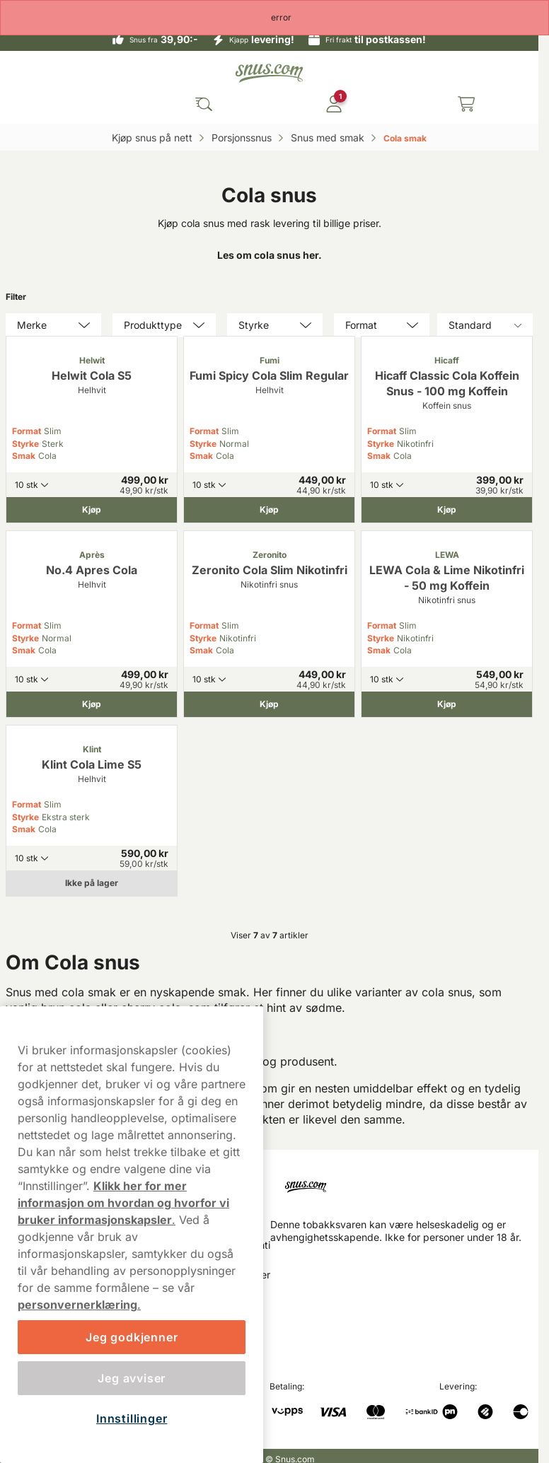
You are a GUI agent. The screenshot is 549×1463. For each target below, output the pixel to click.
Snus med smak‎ (329, 138)
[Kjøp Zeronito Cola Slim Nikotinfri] (269, 704)
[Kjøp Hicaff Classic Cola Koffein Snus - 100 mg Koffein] (447, 510)
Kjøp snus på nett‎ (153, 138)
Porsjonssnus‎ (243, 138)
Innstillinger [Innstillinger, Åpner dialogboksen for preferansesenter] (131, 1418)
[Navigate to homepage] (404, 1184)
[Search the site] (203, 103)
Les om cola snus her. (269, 255)
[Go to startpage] (269, 73)
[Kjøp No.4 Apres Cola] (91, 704)
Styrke (25, 443)
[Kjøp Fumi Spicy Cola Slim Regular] (269, 510)
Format (26, 431)
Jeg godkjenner (132, 1337)
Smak (23, 455)
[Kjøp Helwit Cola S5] (91, 510)
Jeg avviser (132, 1378)
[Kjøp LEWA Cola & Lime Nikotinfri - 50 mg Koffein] (447, 704)
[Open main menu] (72, 103)
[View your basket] (466, 103)
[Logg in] (333, 103)
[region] (131, 1234)
